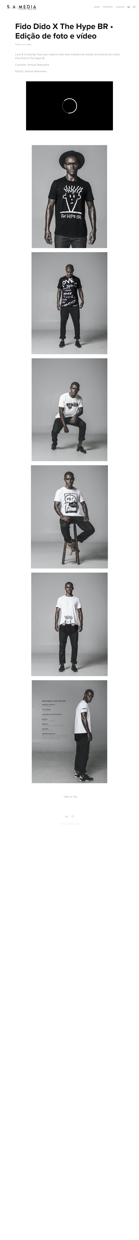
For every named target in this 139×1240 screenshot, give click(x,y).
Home (96, 7)
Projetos (108, 7)
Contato (120, 7)
